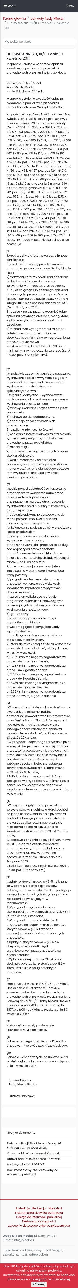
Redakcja (39, 1208)
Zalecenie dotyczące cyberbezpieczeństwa (39, 1226)
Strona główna (14, 18)
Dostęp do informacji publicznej (39, 1217)
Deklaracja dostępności (39, 1221)
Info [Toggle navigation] (70, 6)
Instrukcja (23, 1208)
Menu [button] (9, 6)
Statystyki (55, 1208)
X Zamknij (39, 1284)
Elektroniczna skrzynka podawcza (39, 1213)
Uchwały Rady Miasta (47, 18)
